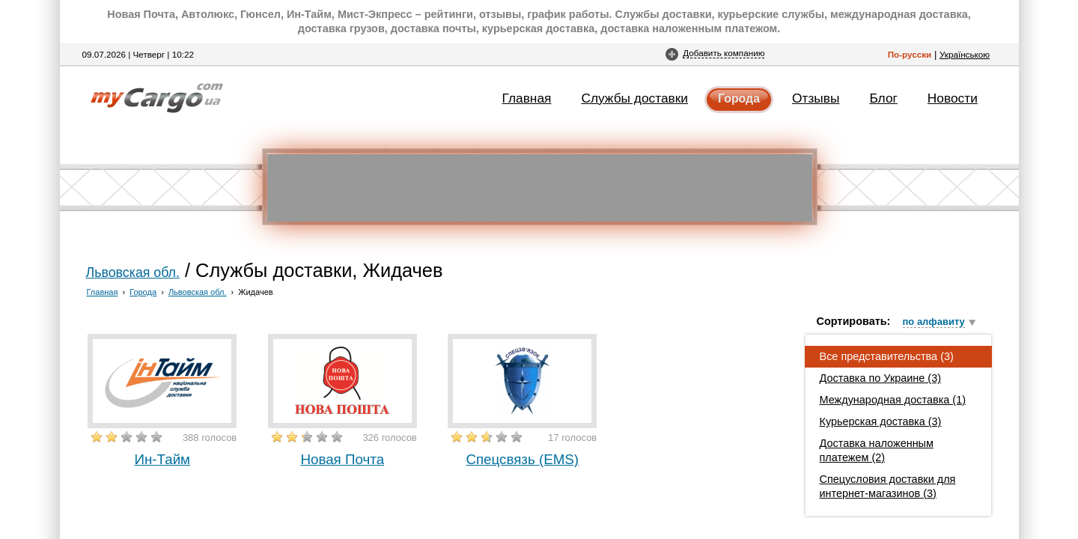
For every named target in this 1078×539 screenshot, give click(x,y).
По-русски (910, 54)
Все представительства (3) (887, 356)
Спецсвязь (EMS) (522, 459)
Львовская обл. (133, 272)
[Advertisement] (539, 188)
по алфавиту (934, 321)
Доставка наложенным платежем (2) (877, 450)
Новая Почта (342, 459)
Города (739, 98)
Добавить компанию (723, 53)
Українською (965, 54)
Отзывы (815, 98)
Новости (953, 98)
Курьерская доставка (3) (881, 421)
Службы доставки (634, 98)
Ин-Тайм (162, 459)
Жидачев (255, 291)
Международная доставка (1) (893, 400)
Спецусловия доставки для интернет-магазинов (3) (888, 486)
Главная (527, 98)
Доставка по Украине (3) (881, 378)
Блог (883, 98)
